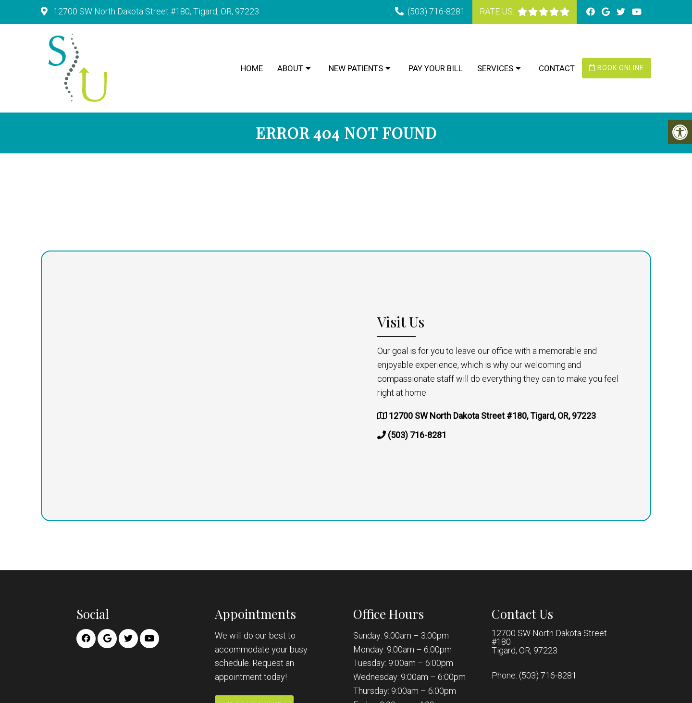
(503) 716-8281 (436, 11)
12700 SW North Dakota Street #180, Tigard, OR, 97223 (155, 11)
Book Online (616, 68)
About (290, 68)
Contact (557, 68)
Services (495, 68)
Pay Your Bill (435, 68)
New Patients (356, 68)
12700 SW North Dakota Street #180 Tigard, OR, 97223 (549, 642)
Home (252, 68)
